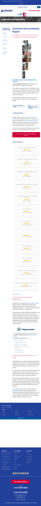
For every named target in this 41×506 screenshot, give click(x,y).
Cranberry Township (31, 117)
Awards (15, 466)
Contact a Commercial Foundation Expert (26, 134)
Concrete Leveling (5, 460)
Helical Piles (5, 36)
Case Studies (29, 454)
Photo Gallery (29, 458)
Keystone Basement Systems (31, 120)
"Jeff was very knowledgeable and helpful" (27, 147)
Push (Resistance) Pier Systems (20, 341)
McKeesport (15, 118)
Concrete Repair (5, 462)
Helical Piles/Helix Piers (18, 106)
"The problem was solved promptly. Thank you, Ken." (25, 282)
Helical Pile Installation (18, 339)
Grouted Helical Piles (5, 40)
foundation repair (16, 390)
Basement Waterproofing (7, 452)
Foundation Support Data (5, 52)
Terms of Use (30, 502)
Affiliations (16, 458)
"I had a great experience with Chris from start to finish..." (27, 159)
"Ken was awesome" (27, 221)
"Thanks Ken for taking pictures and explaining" (27, 270)
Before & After (29, 456)
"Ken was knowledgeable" (27, 258)
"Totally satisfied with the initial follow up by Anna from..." (27, 172)
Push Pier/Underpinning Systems (33, 106)
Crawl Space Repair (5, 454)
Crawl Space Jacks (18, 112)
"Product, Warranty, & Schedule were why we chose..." (27, 184)
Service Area (16, 452)
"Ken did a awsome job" (27, 245)
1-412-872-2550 (20, 492)
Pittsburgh (24, 117)
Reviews (28, 462)
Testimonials (28, 460)
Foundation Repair (5, 456)
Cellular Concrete (5, 48)
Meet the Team (17, 456)
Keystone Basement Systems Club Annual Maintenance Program (6, 468)
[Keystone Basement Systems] (7, 10)
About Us (16, 454)
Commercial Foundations (5, 28)
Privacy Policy (23, 502)
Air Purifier (4, 464)
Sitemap (35, 502)
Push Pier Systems (5, 33)
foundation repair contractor (33, 302)
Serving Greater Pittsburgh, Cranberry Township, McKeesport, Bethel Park (13, 2)
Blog (15, 462)
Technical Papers (17, 464)
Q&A (15, 460)
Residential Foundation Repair (20, 343)
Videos (27, 452)
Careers (15, 468)
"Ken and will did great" (27, 208)
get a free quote (20, 481)
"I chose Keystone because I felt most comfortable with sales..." (27, 196)
